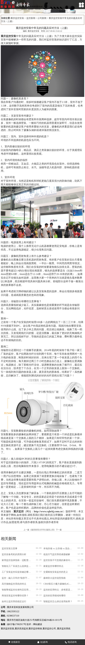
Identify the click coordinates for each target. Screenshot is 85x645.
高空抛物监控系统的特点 (14, 584)
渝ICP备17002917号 (16, 624)
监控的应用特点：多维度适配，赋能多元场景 (57, 589)
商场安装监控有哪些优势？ (15, 595)
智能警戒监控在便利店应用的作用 (16, 589)
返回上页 (50, 530)
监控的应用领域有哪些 (54, 595)
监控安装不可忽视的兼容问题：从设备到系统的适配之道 (57, 560)
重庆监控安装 (17, 18)
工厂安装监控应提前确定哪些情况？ (16, 572)
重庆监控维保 (35, 628)
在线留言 (14, 642)
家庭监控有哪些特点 (53, 566)
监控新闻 (30, 18)
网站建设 (37, 624)
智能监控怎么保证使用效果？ (57, 601)
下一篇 (59, 530)
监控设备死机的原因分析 (14, 554)
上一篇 (26, 530)
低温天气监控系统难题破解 (56, 554)
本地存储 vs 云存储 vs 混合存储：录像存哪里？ (57, 548)
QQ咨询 (42, 642)
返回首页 (35, 530)
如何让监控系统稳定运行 (14, 601)
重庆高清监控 (21, 628)
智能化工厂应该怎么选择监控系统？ (16, 566)
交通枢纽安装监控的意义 (55, 572)
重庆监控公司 (49, 628)
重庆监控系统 (63, 628)
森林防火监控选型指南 (54, 578)
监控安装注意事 (9, 548)
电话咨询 (71, 642)
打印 (42, 530)
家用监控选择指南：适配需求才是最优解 (16, 560)
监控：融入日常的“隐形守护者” (16, 578)
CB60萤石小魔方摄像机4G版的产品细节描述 (57, 584)
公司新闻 (41, 18)
